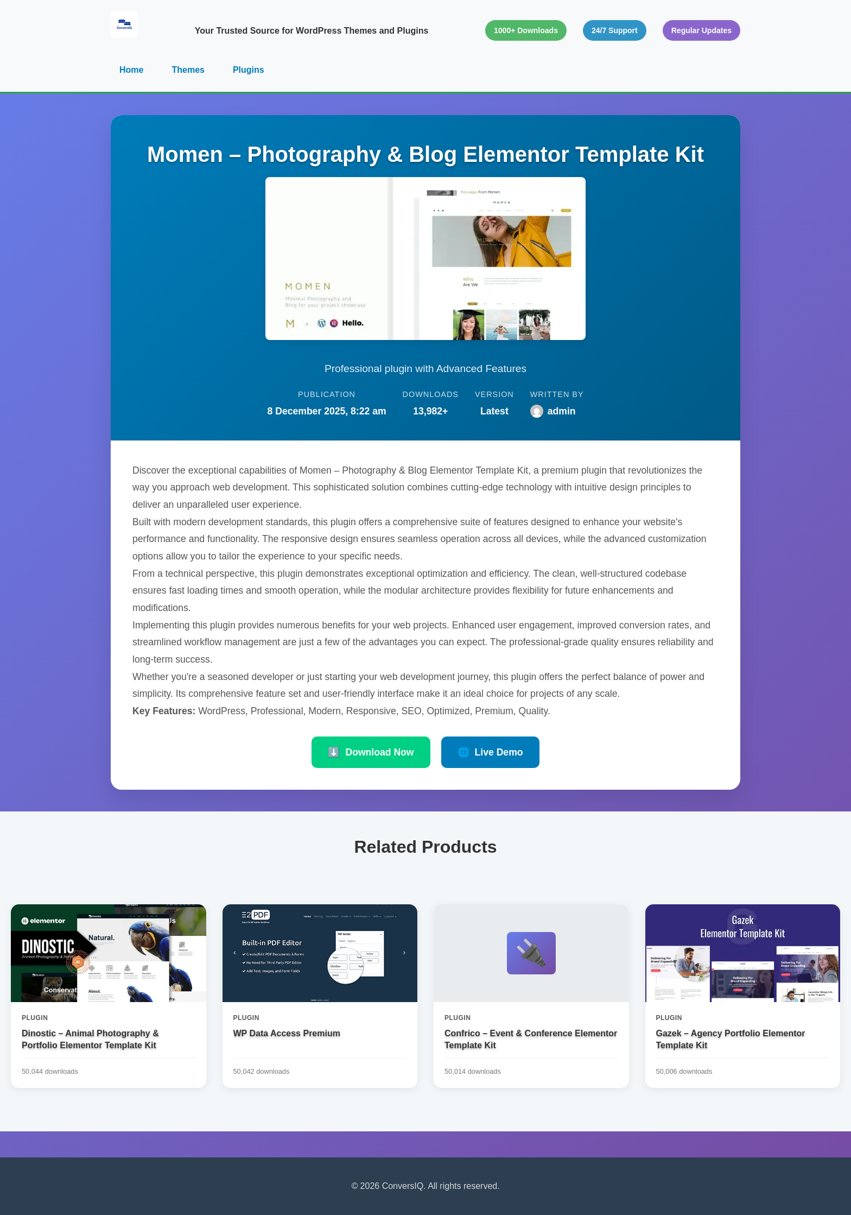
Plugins (248, 69)
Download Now (371, 752)
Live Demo (490, 752)
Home (131, 69)
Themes (188, 69)
